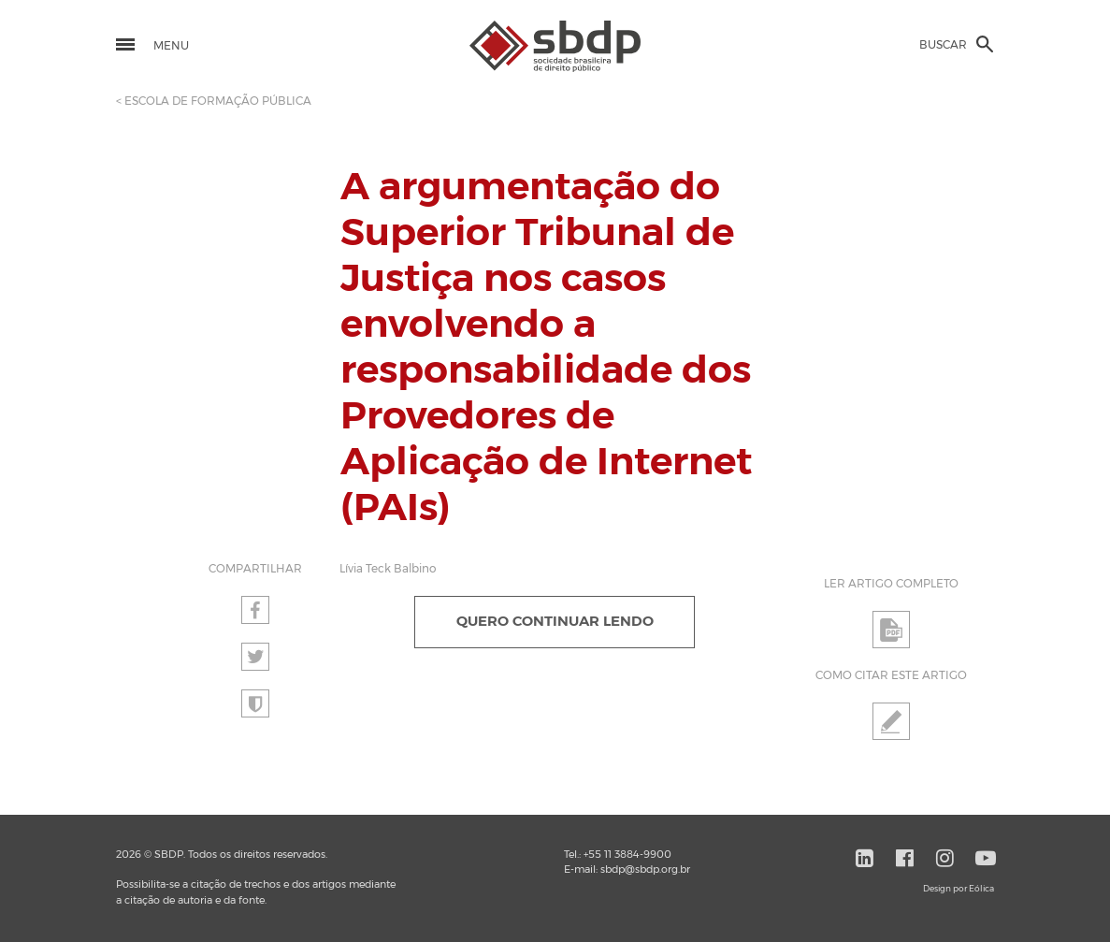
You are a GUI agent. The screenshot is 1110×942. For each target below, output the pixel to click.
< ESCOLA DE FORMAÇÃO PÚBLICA (213, 101)
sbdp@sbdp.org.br (645, 869)
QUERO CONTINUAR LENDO (555, 622)
